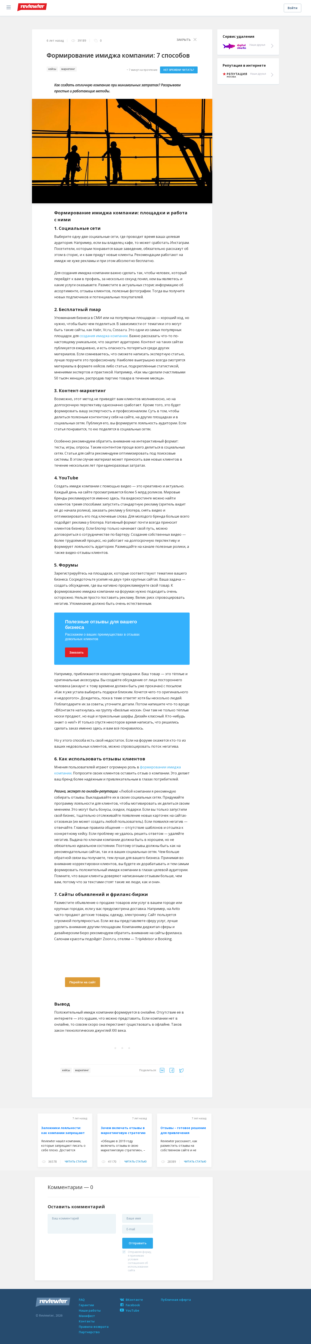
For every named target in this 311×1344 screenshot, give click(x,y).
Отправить (137, 1243)
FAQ (82, 1300)
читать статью (76, 1161)
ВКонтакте (131, 1300)
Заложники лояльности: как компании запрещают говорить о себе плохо (63, 1133)
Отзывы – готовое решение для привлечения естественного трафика (183, 1133)
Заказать (76, 652)
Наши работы (90, 1310)
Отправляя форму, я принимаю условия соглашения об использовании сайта (140, 1261)
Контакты (87, 1321)
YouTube (129, 1310)
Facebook (130, 1305)
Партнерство (89, 1332)
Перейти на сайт (82, 982)
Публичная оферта (176, 1300)
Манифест (87, 1316)
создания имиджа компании (103, 335)
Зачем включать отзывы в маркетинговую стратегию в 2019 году (123, 1133)
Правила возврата (94, 1327)
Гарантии (86, 1305)
